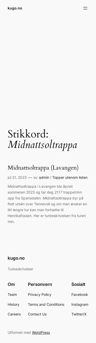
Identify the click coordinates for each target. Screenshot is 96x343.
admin (44, 177)
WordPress (41, 332)
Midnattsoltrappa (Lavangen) (43, 167)
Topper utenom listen (70, 177)
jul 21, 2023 (17, 177)
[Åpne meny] (85, 8)
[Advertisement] (48, 69)
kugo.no (15, 8)
